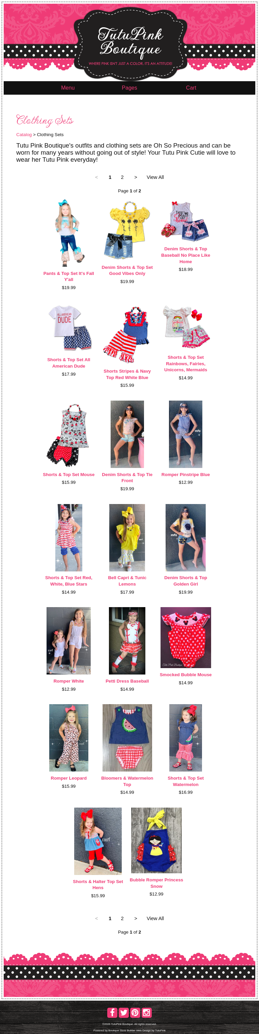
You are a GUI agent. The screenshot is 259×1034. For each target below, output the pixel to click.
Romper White (69, 681)
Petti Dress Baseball (127, 681)
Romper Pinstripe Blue (186, 474)
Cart (191, 88)
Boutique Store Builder (121, 1030)
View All (155, 177)
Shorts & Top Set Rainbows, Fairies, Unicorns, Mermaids (185, 363)
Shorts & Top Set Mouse (68, 474)
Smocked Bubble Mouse (186, 674)
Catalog (24, 134)
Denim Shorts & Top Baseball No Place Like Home (185, 255)
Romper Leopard (69, 778)
